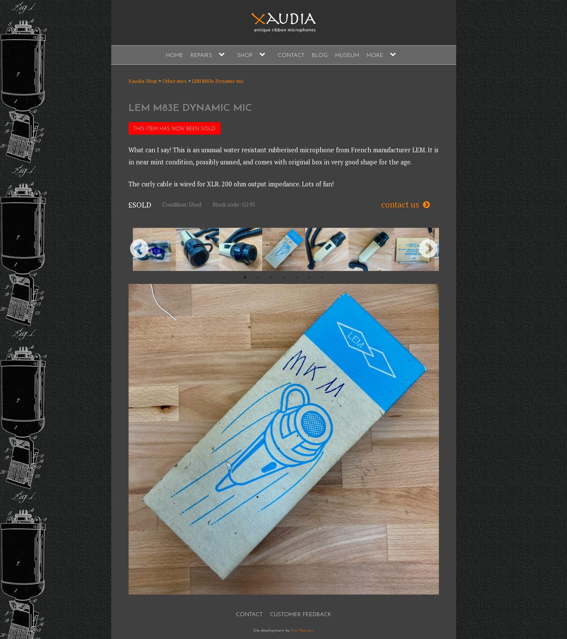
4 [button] (283, 277)
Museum (347, 55)
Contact (291, 55)
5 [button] (296, 277)
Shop (245, 55)
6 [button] (309, 277)
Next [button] (428, 249)
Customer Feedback (300, 614)
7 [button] (322, 277)
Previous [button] (139, 249)
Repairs (201, 55)
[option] (154, 249)
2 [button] (258, 277)
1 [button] (245, 277)
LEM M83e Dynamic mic (218, 81)
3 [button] (270, 277)
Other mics (174, 81)
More (375, 55)
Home (174, 55)
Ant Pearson (302, 631)
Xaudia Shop (142, 81)
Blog (320, 55)
